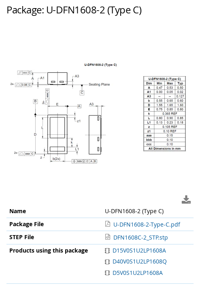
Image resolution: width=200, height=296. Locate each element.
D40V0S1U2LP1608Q (136, 261)
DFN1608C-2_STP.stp (140, 237)
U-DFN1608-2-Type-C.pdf (146, 224)
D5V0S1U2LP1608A (134, 273)
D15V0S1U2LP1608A (135, 250)
